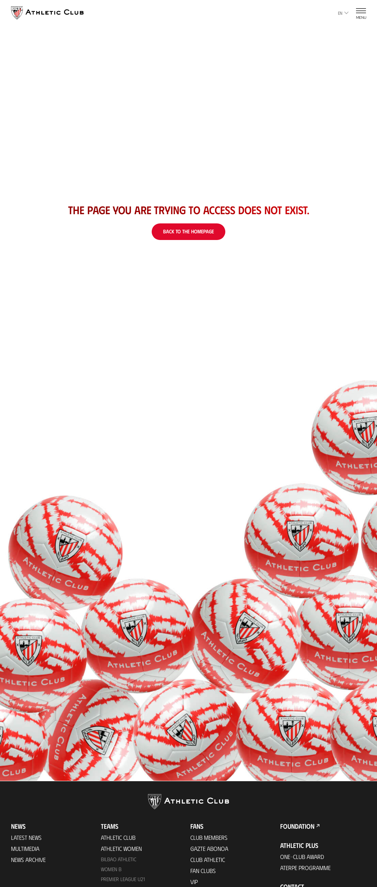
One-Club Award (302, 856)
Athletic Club (118, 837)
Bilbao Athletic (118, 859)
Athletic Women (121, 848)
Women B (111, 869)
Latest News (26, 837)
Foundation (297, 826)
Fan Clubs (203, 870)
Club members (209, 837)
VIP (194, 881)
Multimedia (25, 848)
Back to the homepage (188, 231)
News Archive (28, 859)
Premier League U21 (123, 879)
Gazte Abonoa (209, 848)
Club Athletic (207, 859)
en (343, 12)
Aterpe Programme (305, 867)
